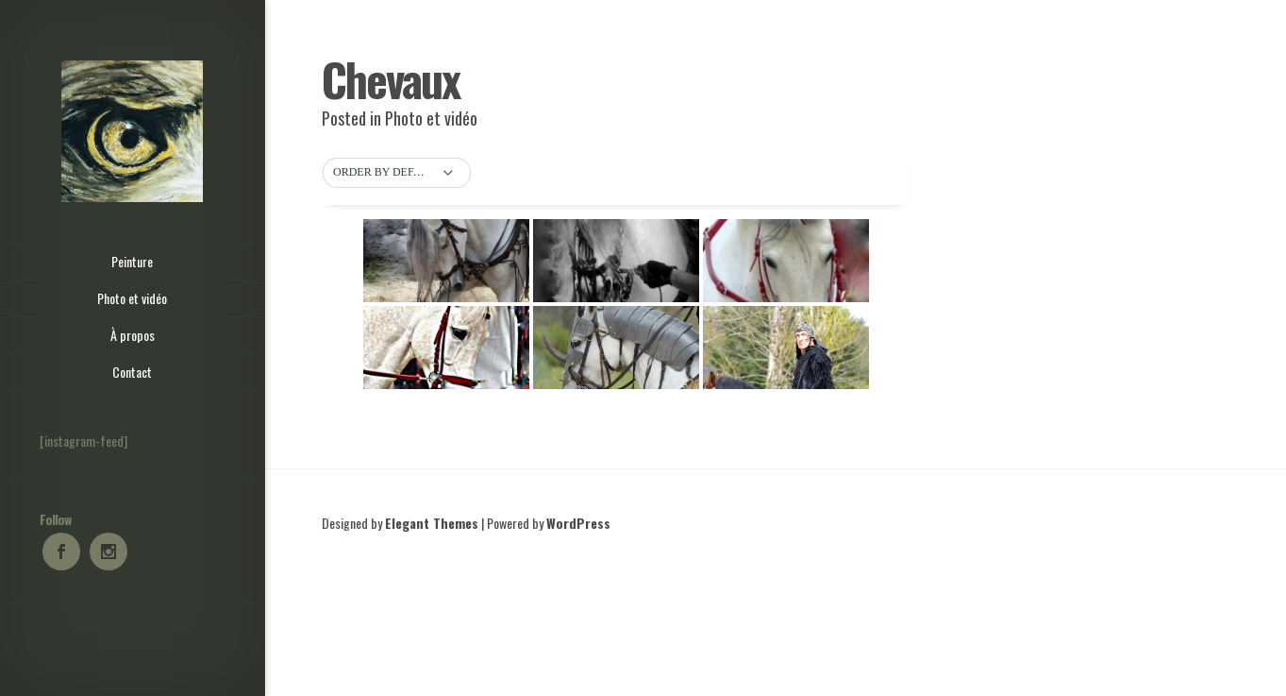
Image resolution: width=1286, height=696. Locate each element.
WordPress (578, 523)
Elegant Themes (431, 523)
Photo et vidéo (431, 118)
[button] (397, 173)
